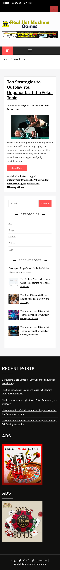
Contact (16, 3)
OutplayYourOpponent (19, 180)
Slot (10, 249)
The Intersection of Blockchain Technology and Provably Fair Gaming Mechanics (29, 412)
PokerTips (33, 183)
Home (6, 3)
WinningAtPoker (16, 187)
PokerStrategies (16, 183)
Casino (12, 236)
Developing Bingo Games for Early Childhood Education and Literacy (28, 381)
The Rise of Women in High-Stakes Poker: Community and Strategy (29, 402)
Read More (17, 167)
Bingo (11, 230)
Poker (23, 176)
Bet (10, 223)
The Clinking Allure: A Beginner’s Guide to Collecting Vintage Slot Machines (27, 391)
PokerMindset (41, 180)
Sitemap (28, 3)
